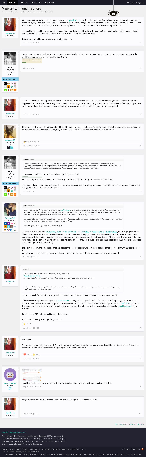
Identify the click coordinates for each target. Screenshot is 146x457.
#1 (140, 42)
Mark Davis (41, 12)
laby (24, 68)
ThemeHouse (34, 452)
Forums (12, 2)
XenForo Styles (61, 449)
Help (133, 449)
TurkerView (49, 2)
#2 (140, 68)
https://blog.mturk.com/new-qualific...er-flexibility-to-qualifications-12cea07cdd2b (81, 231)
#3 (140, 114)
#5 (140, 191)
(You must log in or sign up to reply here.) (129, 424)
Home (4, 2)
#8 (140, 359)
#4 (140, 146)
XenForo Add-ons (48, 449)
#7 (140, 328)
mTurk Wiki (36, 2)
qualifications (74, 20)
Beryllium (125, 449)
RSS (142, 449)
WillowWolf (10, 218)
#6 (140, 257)
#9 (140, 387)
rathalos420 (10, 140)
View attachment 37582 (32, 276)
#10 (140, 414)
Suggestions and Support (20, 12)
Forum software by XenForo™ (21, 449)
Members (24, 2)
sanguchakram (10, 383)
